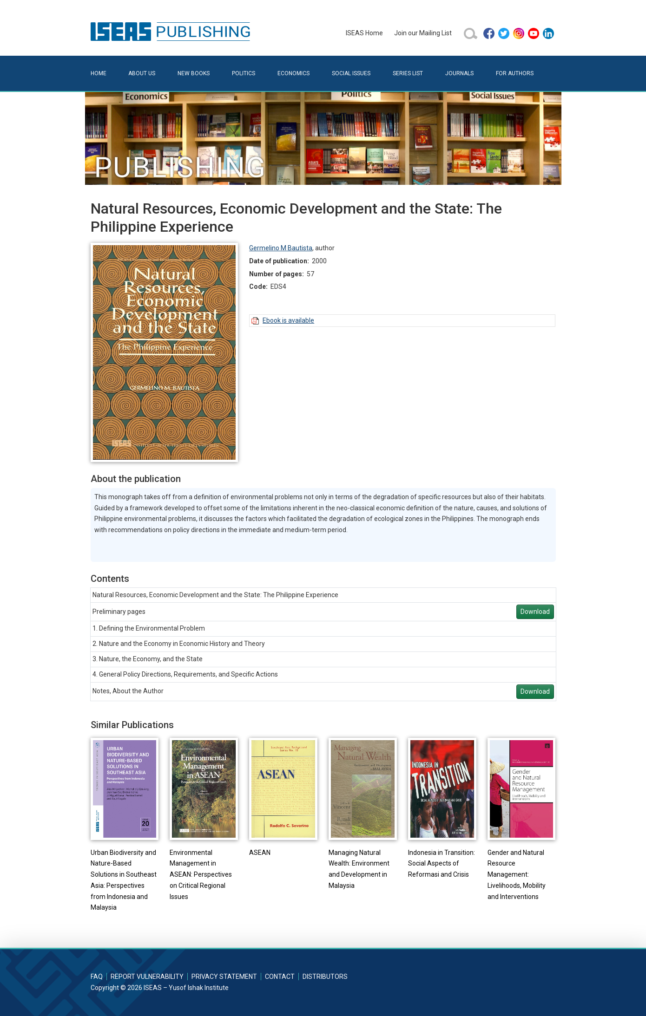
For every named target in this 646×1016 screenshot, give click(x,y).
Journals (459, 73)
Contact (280, 976)
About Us (141, 73)
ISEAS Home (364, 33)
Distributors (325, 976)
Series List (408, 73)
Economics (293, 73)
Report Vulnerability (147, 976)
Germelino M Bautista (280, 248)
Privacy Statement (224, 976)
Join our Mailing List (423, 33)
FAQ (97, 976)
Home (98, 73)
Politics (243, 73)
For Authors (515, 73)
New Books (194, 73)
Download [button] (535, 611)
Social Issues (351, 73)
